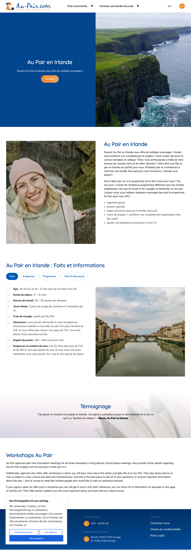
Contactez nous (160, 523)
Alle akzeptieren (36, 538)
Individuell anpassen (24, 532)
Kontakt (50, 79)
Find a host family (77, 6)
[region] (36, 520)
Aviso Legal (157, 536)
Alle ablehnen (51, 532)
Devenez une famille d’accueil (116, 6)
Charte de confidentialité (165, 529)
